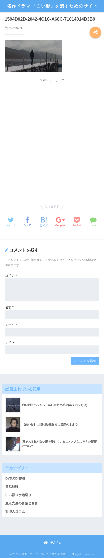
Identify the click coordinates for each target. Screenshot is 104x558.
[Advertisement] (52, 111)
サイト (10, 342)
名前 (9, 307)
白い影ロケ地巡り (18, 495)
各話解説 (11, 486)
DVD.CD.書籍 (15, 478)
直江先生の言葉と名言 (21, 503)
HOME (52, 542)
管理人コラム (15, 511)
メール (11, 325)
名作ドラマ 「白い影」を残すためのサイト (52, 6)
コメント (11, 275)
